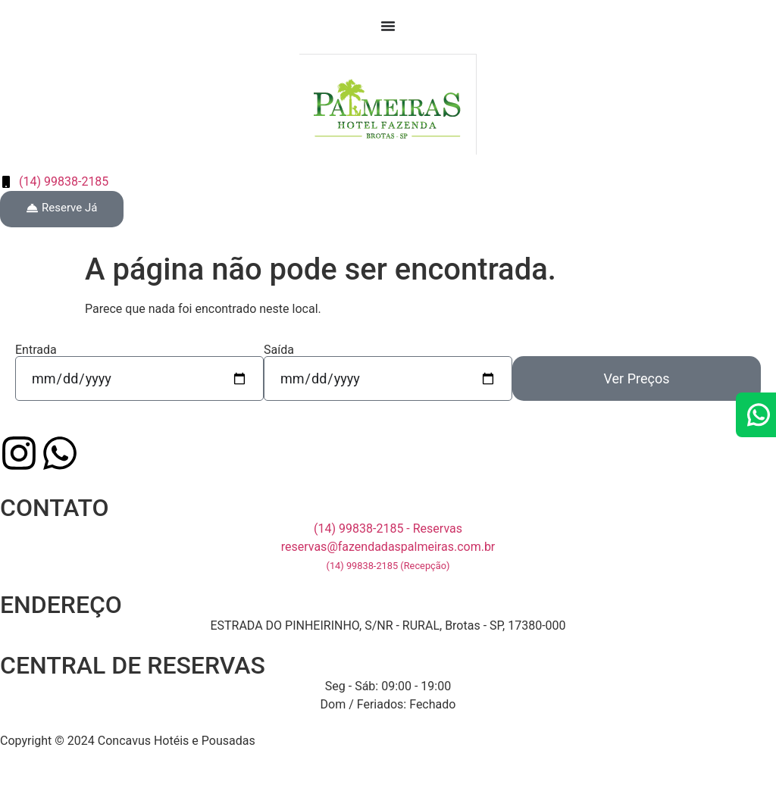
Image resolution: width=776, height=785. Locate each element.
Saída (279, 350)
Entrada (36, 350)
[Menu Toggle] (388, 25)
